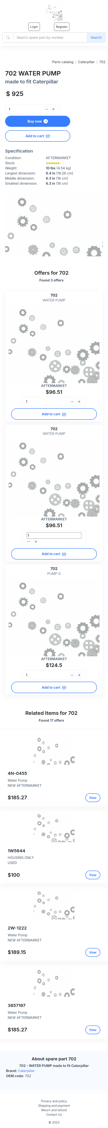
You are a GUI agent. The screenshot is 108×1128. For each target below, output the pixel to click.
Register (61, 27)
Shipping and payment (54, 1105)
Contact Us (54, 1114)
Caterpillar (86, 62)
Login (34, 27)
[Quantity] (23, 109)
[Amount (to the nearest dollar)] (50, 37)
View (92, 798)
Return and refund (54, 1110)
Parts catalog (62, 62)
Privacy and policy (54, 1101)
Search (96, 37)
